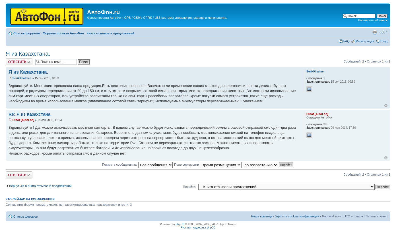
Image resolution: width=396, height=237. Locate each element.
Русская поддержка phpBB (197, 227)
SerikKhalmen (22, 78)
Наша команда (261, 216)
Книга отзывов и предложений (110, 33)
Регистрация (365, 41)
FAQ (346, 41)
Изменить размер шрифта (383, 32)
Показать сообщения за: (137, 164)
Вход (383, 41)
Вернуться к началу (385, 105)
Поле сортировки (207, 164)
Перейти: (189, 186)
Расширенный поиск (372, 20)
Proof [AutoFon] (23, 120)
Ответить (19, 61)
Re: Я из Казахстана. (30, 114)
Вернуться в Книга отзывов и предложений (40, 186)
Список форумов (26, 33)
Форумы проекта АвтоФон (63, 33)
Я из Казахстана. (28, 54)
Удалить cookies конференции (297, 216)
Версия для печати (375, 32)
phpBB (180, 224)
